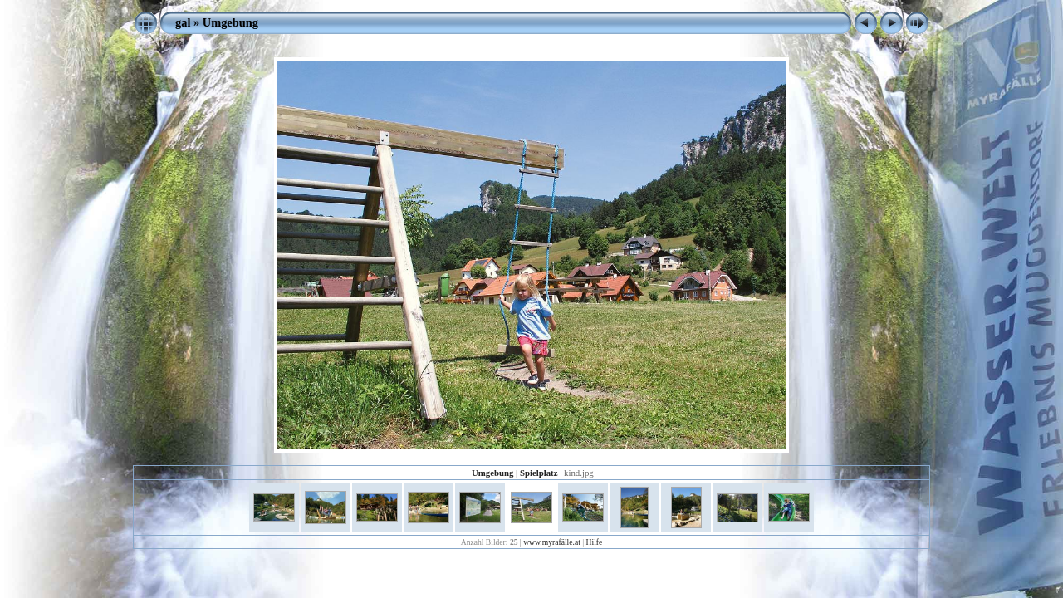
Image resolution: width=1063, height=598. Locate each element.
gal (182, 22)
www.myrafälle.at (551, 542)
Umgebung (230, 22)
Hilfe (594, 542)
